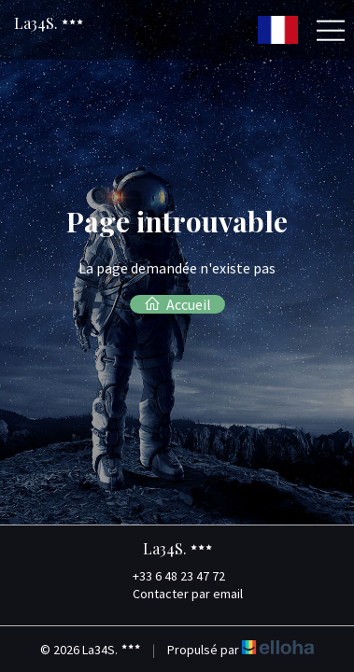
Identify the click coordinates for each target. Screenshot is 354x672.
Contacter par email (177, 593)
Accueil (177, 304)
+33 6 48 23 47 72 (168, 575)
